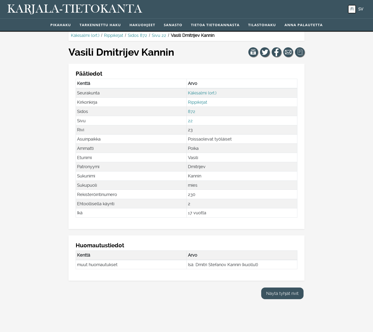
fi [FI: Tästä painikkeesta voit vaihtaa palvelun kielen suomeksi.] (351, 9)
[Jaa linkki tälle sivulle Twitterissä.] (265, 52)
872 (191, 111)
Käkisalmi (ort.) (85, 35)
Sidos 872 (137, 35)
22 (190, 120)
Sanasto (173, 24)
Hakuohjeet (142, 24)
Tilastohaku (262, 24)
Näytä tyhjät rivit (282, 293)
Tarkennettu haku (100, 24)
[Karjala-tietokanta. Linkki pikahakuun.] (74, 9)
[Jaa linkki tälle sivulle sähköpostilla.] (288, 52)
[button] (253, 52)
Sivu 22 (159, 35)
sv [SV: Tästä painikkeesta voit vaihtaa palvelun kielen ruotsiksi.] (360, 9)
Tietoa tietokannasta (215, 24)
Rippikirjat (113, 35)
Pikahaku (60, 24)
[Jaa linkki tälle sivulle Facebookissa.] (276, 52)
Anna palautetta (304, 24)
